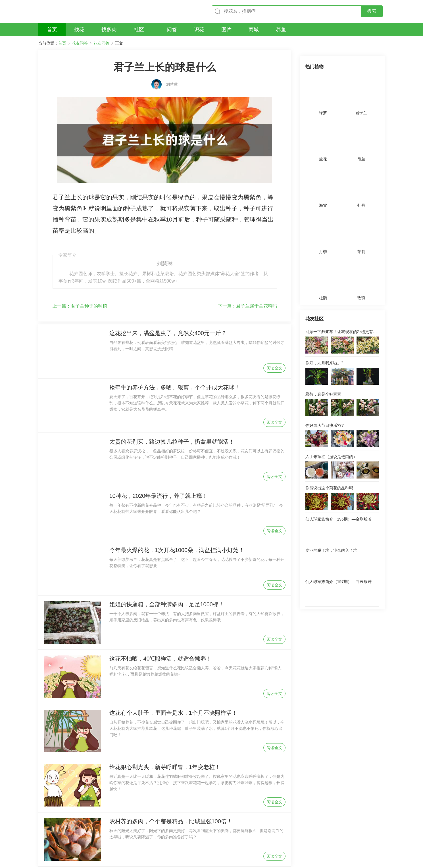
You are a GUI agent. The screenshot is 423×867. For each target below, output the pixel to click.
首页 (62, 43)
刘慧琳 (172, 78)
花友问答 (80, 43)
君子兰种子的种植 (80, 273)
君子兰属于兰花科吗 (247, 273)
